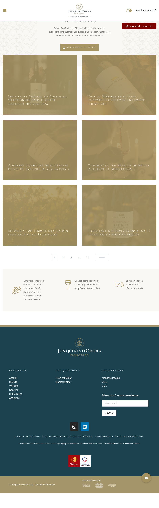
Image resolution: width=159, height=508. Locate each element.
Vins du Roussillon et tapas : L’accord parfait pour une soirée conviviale (116, 100)
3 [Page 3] (71, 257)
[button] (146, 478)
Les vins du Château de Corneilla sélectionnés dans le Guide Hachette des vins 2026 (37, 100)
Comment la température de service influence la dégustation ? (119, 167)
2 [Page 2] (63, 257)
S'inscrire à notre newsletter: (125, 400)
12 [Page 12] (88, 257)
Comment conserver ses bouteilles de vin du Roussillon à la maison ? (39, 167)
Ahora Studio (49, 485)
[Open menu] (5, 10)
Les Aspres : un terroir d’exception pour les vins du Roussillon (38, 233)
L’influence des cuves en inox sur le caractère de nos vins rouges (119, 233)
